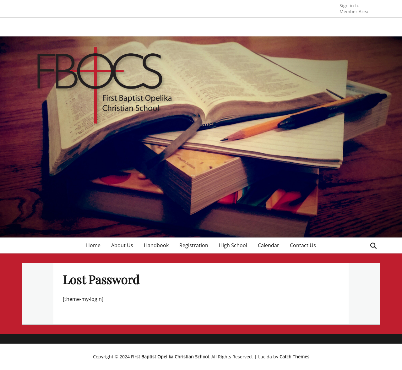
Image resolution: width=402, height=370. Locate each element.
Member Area (354, 8)
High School (233, 245)
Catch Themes (294, 357)
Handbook (156, 245)
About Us (122, 245)
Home (93, 245)
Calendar (268, 245)
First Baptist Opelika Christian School (170, 357)
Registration (193, 245)
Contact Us (303, 245)
